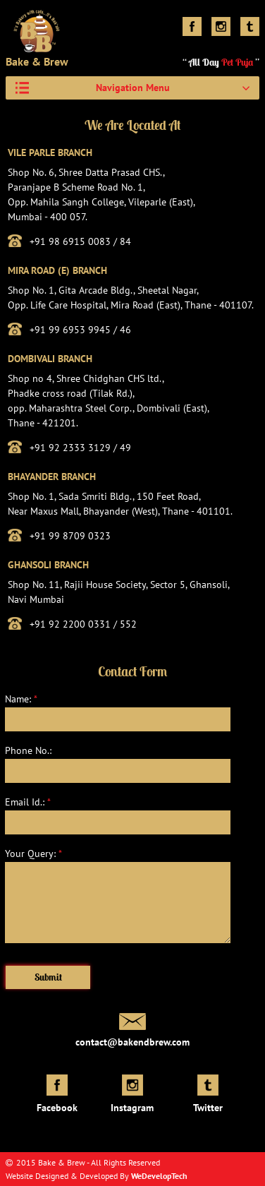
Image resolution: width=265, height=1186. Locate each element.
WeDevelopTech (159, 1175)
